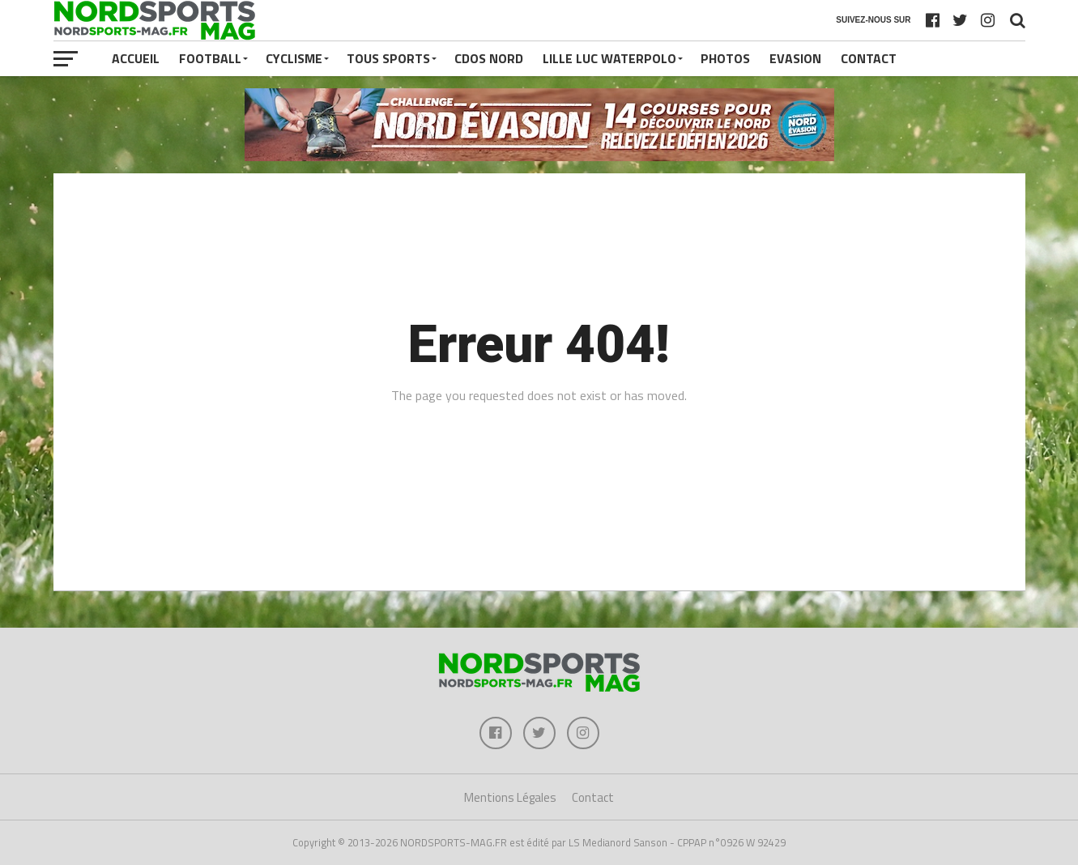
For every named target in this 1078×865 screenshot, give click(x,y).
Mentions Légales (510, 797)
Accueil (136, 58)
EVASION (795, 58)
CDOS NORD (488, 58)
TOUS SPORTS (388, 58)
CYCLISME (294, 58)
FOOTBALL (210, 58)
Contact (869, 58)
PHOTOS (725, 58)
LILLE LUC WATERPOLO (609, 58)
